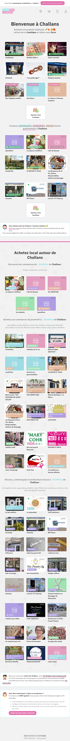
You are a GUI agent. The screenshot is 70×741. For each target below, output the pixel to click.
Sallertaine (33, 270)
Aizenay (24, 488)
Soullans (26, 270)
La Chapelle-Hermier (9, 488)
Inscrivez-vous (14, 228)
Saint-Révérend (56, 325)
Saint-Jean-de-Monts (38, 325)
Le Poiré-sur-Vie (62, 488)
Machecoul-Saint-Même (32, 328)
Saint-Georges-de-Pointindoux (35, 490)
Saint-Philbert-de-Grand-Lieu (45, 488)
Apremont (26, 325)
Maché (43, 328)
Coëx (48, 328)
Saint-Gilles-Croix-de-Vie (14, 328)
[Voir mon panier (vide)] (57, 11)
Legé (19, 488)
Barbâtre (31, 488)
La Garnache (42, 270)
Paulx (49, 325)
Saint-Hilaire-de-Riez (14, 325)
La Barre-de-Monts (58, 328)
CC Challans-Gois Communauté (54, 676)
